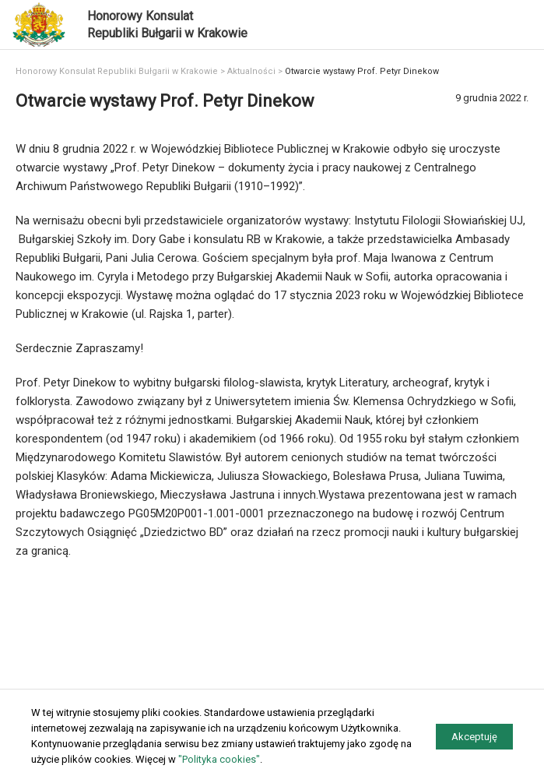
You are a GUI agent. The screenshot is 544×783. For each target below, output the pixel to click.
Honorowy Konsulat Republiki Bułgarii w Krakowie (117, 71)
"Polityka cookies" (219, 759)
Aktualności (251, 71)
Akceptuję (474, 736)
